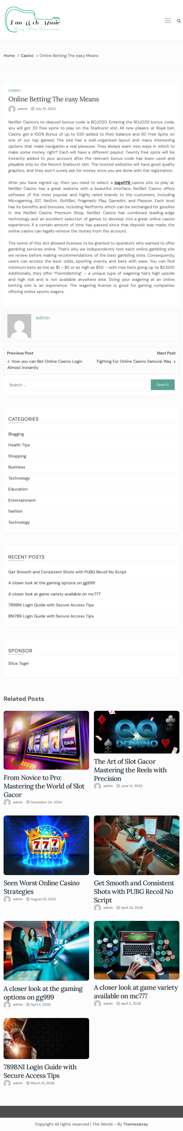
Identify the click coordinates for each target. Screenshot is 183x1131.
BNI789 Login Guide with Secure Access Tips (51, 616)
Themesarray (135, 1124)
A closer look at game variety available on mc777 (54, 594)
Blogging (16, 434)
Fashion (15, 511)
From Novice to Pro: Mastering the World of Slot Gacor (44, 786)
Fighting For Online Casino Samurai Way (134, 361)
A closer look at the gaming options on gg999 (51, 582)
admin (22, 109)
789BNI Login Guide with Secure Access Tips (51, 605)
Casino (14, 90)
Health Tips (19, 445)
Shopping (17, 456)
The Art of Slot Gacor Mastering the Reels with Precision (130, 770)
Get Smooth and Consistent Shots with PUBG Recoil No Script (67, 572)
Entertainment (22, 500)
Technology (19, 478)
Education (18, 489)
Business (16, 467)
